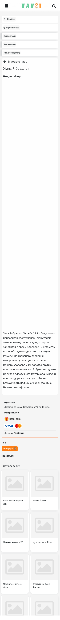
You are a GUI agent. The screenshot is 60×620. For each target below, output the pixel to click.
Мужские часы (15, 61)
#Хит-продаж (9, 448)
